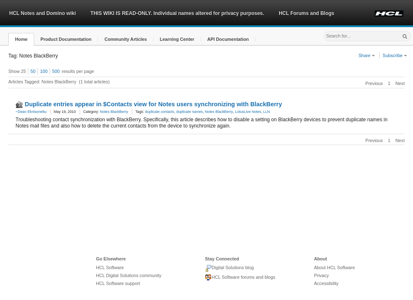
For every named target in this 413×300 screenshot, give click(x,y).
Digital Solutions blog (229, 268)
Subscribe (395, 55)
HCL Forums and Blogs (306, 13)
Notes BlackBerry (114, 112)
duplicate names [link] (189, 112)
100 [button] (44, 71)
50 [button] (32, 71)
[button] (21, 39)
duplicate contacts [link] (159, 112)
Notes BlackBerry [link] (219, 112)
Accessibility (326, 283)
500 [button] (56, 71)
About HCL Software (334, 267)
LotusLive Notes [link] (248, 112)
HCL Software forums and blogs (240, 277)
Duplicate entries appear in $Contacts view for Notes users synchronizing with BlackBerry (153, 104)
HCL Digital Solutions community (128, 275)
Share (366, 55)
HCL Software (110, 267)
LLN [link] (266, 112)
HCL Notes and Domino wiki (42, 13)
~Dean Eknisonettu (30, 112)
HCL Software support (118, 283)
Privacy (321, 275)
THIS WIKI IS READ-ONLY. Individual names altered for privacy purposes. (177, 13)
